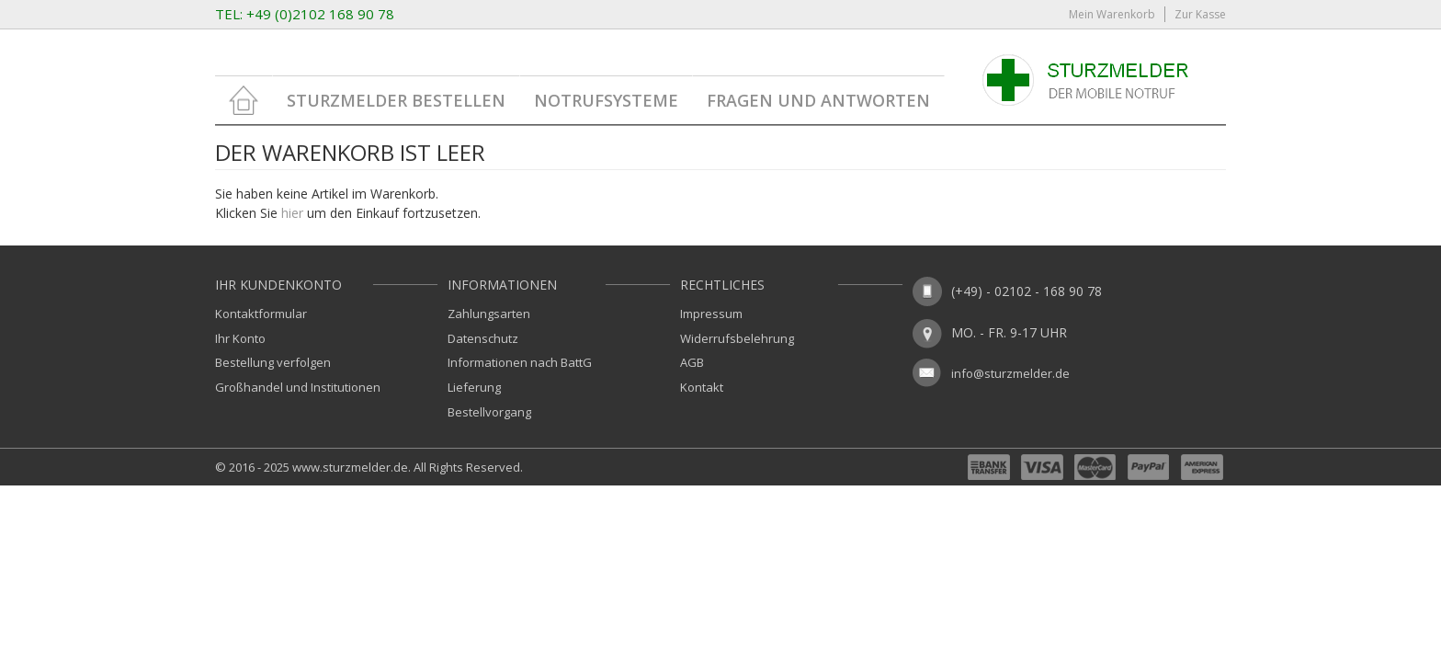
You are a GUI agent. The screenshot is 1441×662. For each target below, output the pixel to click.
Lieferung (474, 387)
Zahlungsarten (489, 313)
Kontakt (701, 387)
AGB (692, 362)
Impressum (711, 313)
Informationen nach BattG (520, 362)
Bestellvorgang (489, 412)
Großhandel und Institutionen (297, 387)
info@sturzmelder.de (1010, 373)
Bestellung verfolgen (273, 362)
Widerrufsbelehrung (737, 338)
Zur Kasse (1200, 14)
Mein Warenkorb (1112, 14)
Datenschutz (483, 338)
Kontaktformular (261, 313)
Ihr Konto (240, 338)
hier (292, 213)
